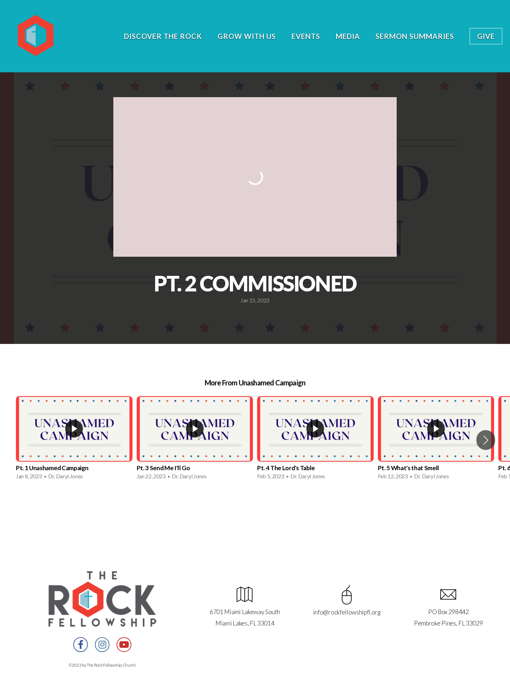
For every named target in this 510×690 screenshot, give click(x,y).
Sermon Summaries (414, 36)
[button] (486, 440)
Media (348, 36)
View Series (254, 503)
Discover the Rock (163, 36)
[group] (74, 440)
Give (486, 36)
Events (305, 36)
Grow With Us (246, 36)
